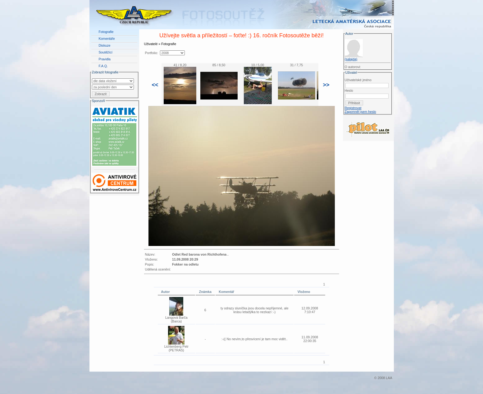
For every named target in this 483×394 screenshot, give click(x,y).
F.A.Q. (103, 66)
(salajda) (351, 59)
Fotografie (106, 32)
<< (155, 85)
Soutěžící (105, 52)
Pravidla (105, 59)
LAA (389, 378)
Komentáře (107, 38)
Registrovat (353, 108)
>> (326, 85)
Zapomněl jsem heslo (360, 112)
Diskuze (105, 45)
